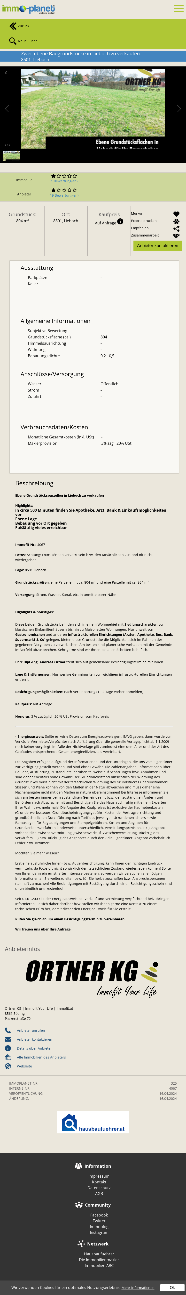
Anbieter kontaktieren (157, 245)
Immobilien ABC (99, 1265)
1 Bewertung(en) (64, 181)
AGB (99, 1193)
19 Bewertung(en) (64, 195)
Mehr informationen (138, 1287)
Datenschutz (99, 1187)
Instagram (99, 1232)
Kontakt (99, 1182)
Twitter (99, 1220)
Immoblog (99, 1226)
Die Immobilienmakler (99, 1259)
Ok (172, 1288)
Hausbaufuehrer (99, 1254)
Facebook (99, 1215)
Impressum (99, 1176)
